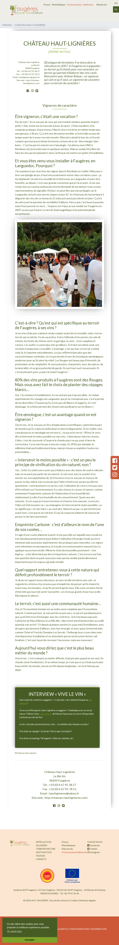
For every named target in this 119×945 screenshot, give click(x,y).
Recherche (101, 4)
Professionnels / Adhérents (80, 4)
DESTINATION (44, 852)
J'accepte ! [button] (29, 940)
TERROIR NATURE (45, 848)
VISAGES (40, 855)
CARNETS (41, 859)
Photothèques (58, 4)
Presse (46, 4)
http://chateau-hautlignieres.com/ (66, 797)
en (116, 3)
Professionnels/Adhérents (74, 852)
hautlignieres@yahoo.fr (29, 77)
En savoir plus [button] (14, 931)
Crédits (74, 900)
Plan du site (67, 848)
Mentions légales (87, 900)
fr (115, 9)
